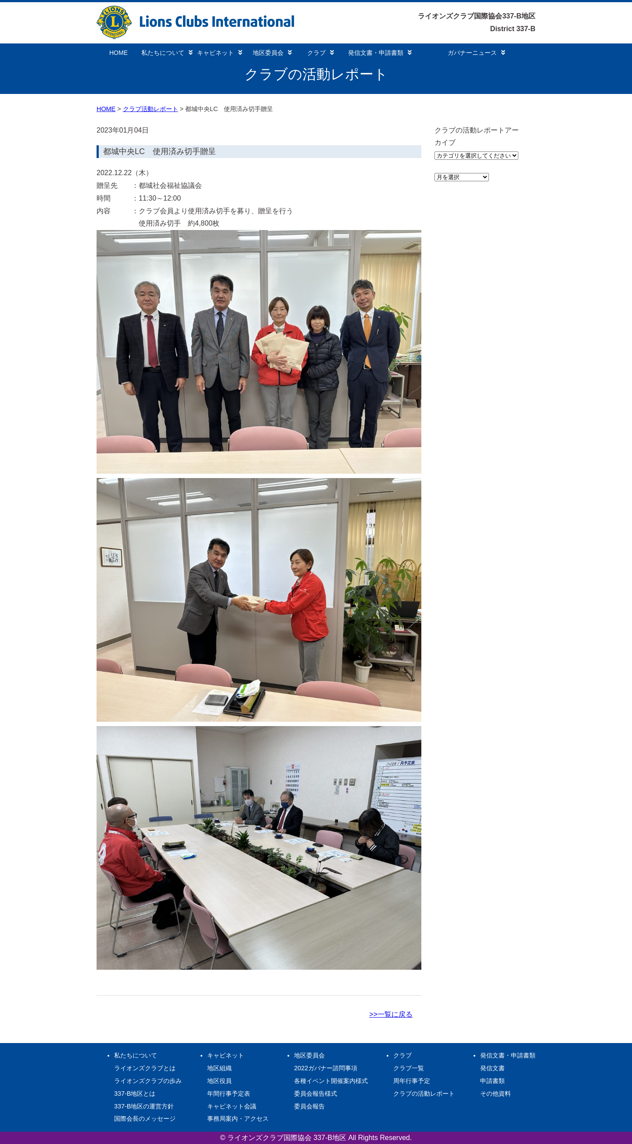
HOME (118, 52)
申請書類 (492, 1080)
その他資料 (495, 1093)
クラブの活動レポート (424, 1093)
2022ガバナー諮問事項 (325, 1068)
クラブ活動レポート (150, 108)
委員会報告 (309, 1106)
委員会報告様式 (315, 1093)
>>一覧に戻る (391, 1014)
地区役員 (219, 1080)
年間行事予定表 (228, 1093)
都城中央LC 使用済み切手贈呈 (159, 151)
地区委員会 (272, 52)
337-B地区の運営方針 (144, 1106)
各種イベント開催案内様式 (331, 1080)
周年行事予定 (411, 1080)
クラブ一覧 (408, 1068)
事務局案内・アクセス (238, 1118)
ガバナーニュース (476, 52)
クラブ (320, 52)
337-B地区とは (134, 1093)
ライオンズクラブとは (145, 1068)
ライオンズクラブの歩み (148, 1080)
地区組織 (219, 1068)
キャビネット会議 (231, 1106)
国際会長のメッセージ (145, 1118)
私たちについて (167, 52)
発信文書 (492, 1068)
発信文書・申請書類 (380, 52)
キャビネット (219, 52)
